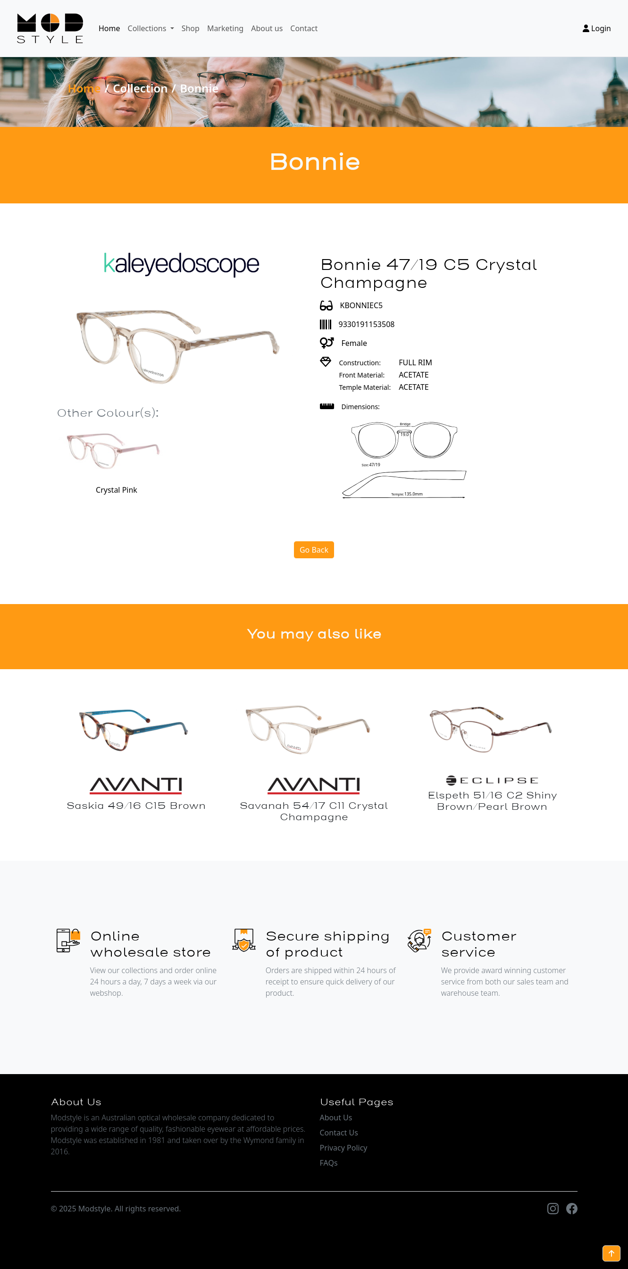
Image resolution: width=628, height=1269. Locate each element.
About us (267, 28)
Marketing (225, 28)
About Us (336, 1117)
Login (597, 28)
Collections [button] (148, 28)
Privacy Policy (344, 1148)
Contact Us (339, 1132)
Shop (191, 28)
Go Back (314, 550)
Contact (304, 28)
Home (109, 28)
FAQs (329, 1163)
